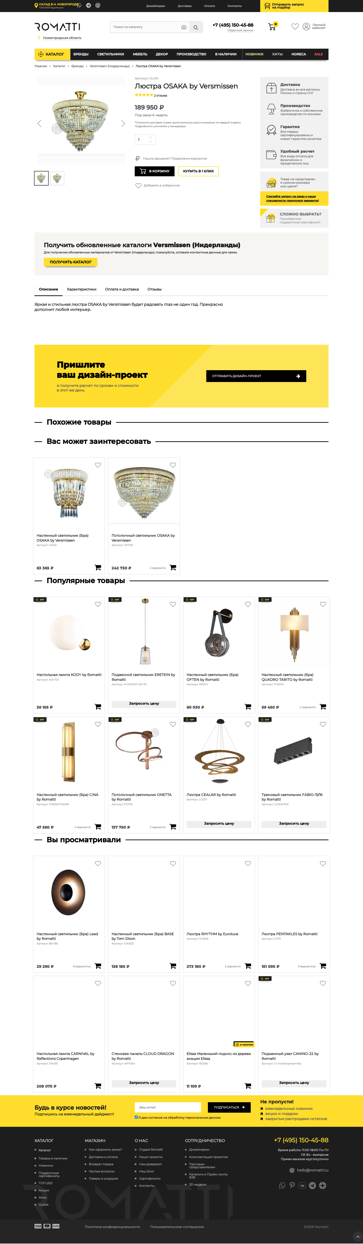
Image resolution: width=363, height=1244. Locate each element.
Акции (44, 1190)
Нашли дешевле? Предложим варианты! (171, 159)
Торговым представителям (202, 1166)
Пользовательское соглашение (177, 1227)
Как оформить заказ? (105, 1150)
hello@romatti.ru (309, 1170)
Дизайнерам (155, 6)
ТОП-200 (46, 1183)
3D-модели (197, 1185)
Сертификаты (149, 1179)
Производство (191, 54)
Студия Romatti (151, 1150)
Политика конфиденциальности (112, 1227)
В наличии (226, 54)
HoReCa (298, 54)
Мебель (140, 54)
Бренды (81, 54)
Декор (162, 54)
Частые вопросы (101, 1171)
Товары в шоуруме (103, 1179)
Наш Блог (146, 1171)
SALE (318, 54)
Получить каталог (70, 262)
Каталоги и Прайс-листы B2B (208, 1176)
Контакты (235, 6)
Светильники (110, 54)
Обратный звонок (240, 30)
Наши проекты (151, 1157)
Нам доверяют (150, 1164)
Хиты (277, 54)
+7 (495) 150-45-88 (231, 25)
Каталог (55, 54)
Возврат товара (101, 1164)
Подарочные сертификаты (49, 1175)
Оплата (209, 6)
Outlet (43, 1205)
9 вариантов (82, 966)
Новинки (254, 54)
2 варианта (158, 568)
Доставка (184, 6)
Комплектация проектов (208, 1157)
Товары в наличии (53, 1158)
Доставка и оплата (103, 1157)
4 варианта (83, 827)
